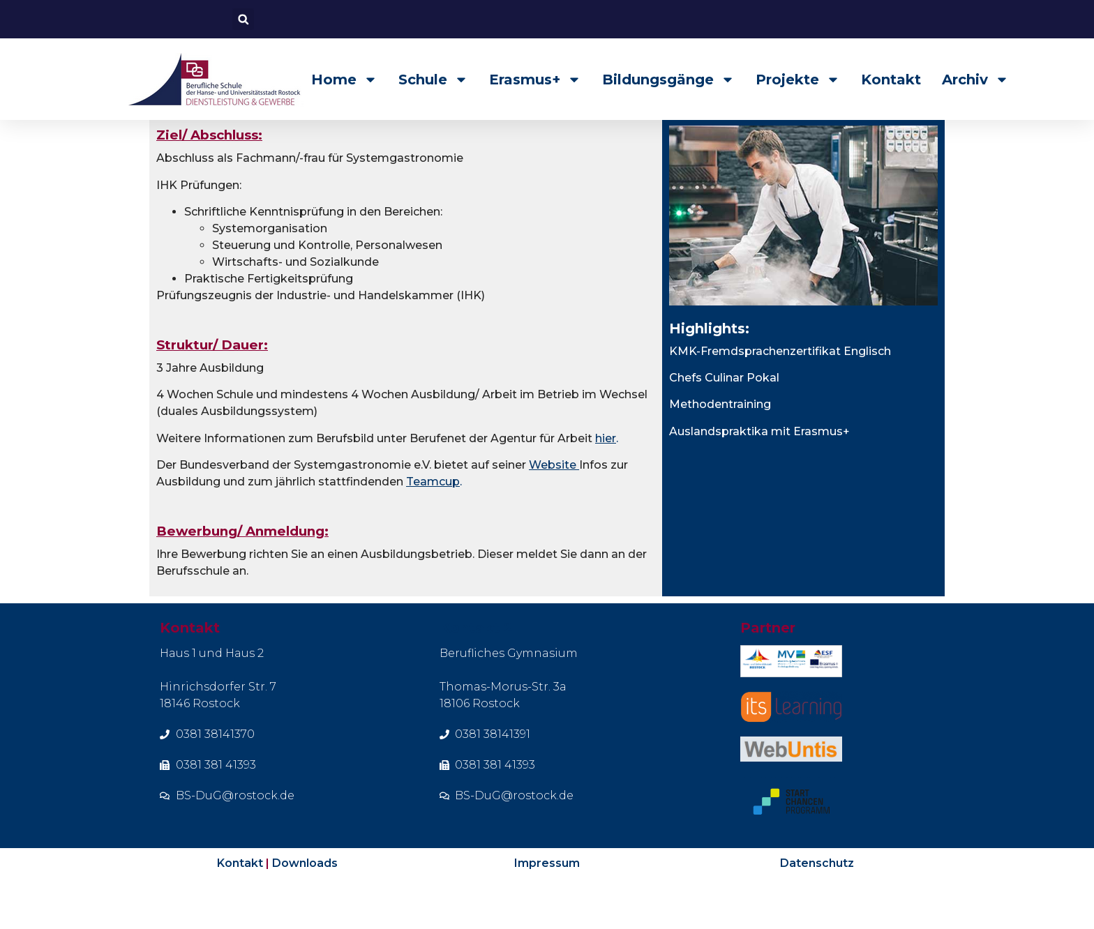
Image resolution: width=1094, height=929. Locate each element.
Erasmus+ (535, 79)
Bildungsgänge (668, 79)
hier (605, 478)
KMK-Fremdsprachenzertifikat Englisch (780, 391)
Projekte (798, 79)
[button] (243, 19)
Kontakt (891, 79)
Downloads (305, 902)
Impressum (547, 902)
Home (344, 79)
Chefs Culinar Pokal (724, 417)
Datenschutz (817, 902)
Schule (433, 79)
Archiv (975, 79)
